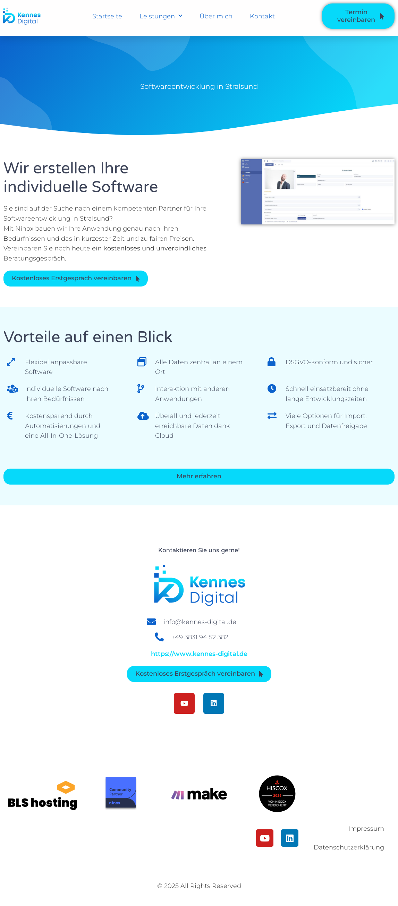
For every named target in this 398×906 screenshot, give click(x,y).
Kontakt (262, 16)
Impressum (366, 828)
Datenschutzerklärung (352, 847)
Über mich (216, 16)
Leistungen (160, 16)
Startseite (107, 16)
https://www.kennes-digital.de (199, 654)
